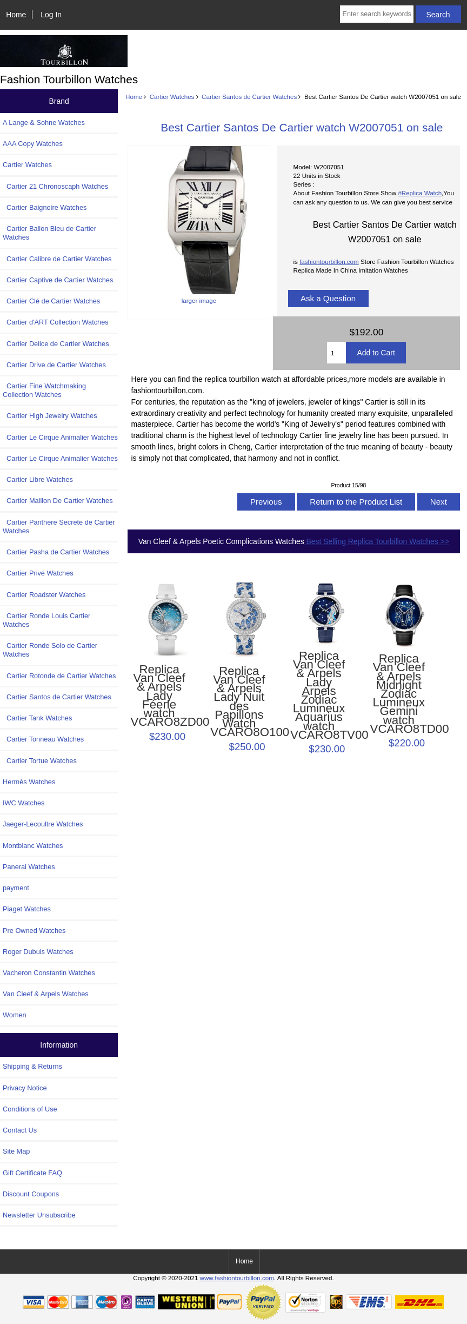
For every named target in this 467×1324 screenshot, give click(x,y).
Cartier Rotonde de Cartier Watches (59, 676)
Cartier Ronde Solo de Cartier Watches (50, 649)
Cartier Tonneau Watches (43, 739)
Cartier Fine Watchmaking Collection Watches (44, 390)
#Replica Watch (420, 192)
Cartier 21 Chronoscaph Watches (55, 186)
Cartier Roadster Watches (44, 595)
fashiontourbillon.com (329, 261)
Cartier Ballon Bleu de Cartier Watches (49, 232)
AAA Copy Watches (33, 144)
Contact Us (20, 1130)
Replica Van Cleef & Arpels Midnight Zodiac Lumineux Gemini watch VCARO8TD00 (399, 693)
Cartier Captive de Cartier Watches (58, 280)
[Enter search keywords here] (376, 14)
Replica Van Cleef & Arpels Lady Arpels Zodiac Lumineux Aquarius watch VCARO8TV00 (319, 695)
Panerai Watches (29, 867)
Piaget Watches (27, 909)
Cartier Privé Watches (38, 573)
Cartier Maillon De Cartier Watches (58, 500)
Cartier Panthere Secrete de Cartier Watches (59, 526)
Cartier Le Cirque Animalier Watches (60, 437)
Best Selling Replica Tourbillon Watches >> (376, 541)
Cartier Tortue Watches (40, 761)
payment (16, 888)
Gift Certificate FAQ (32, 1173)
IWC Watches (23, 803)
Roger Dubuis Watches (38, 952)
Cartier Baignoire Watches (44, 207)
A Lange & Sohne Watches (44, 122)
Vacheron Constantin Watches (49, 973)
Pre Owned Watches (34, 930)
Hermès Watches (29, 782)
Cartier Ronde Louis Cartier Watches (46, 620)
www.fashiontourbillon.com (237, 1277)
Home (16, 14)
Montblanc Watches (33, 846)
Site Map (16, 1151)
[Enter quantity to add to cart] (336, 352)
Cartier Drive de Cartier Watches (54, 365)
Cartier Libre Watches (38, 479)
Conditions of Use (30, 1109)
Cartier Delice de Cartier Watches (56, 344)
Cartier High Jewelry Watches (50, 416)
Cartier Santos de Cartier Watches (249, 96)
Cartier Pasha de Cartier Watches (56, 552)
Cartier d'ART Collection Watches (56, 322)
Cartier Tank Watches (37, 718)
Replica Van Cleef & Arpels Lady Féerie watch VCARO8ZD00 (159, 696)
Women (14, 1015)
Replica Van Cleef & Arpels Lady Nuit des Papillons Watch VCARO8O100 (239, 702)
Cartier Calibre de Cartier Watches (57, 259)
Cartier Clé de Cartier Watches (51, 301)
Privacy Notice (24, 1088)
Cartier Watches (172, 96)
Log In (51, 14)
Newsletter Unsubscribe (39, 1215)
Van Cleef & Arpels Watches (46, 994)
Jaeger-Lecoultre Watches (43, 824)
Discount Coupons (31, 1194)
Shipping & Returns (32, 1066)
